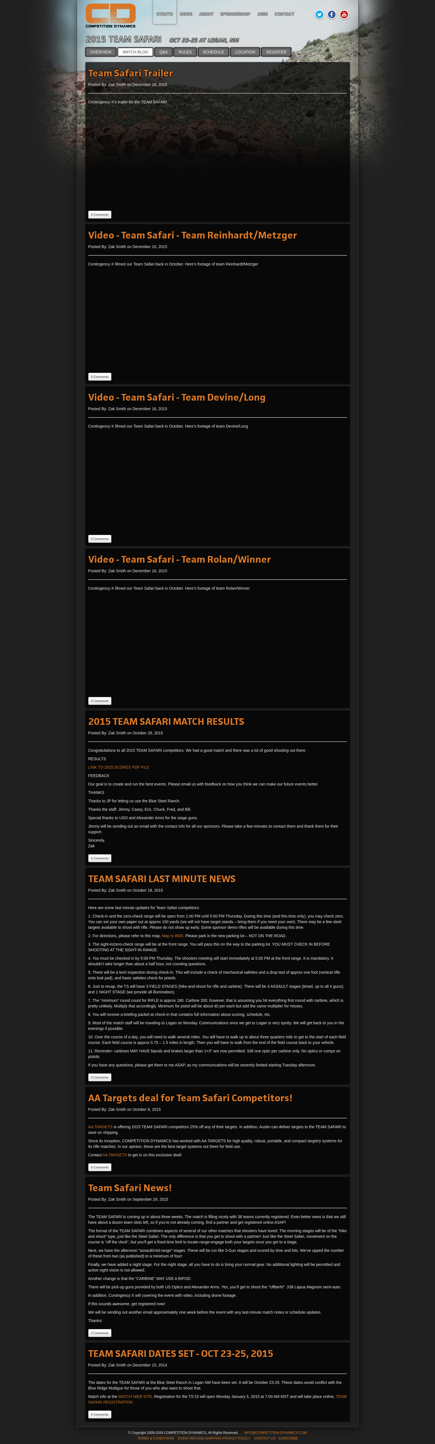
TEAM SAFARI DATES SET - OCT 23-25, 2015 (180, 1354)
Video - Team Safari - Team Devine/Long (177, 397)
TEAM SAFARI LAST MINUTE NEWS (162, 879)
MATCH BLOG (135, 52)
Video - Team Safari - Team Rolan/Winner (179, 559)
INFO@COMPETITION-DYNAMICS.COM (275, 1433)
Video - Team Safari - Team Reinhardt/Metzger (192, 235)
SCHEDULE (214, 52)
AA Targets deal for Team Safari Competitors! (190, 1098)
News (186, 14)
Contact (284, 14)
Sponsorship (235, 14)
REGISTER (276, 52)
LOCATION (245, 52)
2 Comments (100, 1333)
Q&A (163, 52)
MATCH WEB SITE (135, 1396)
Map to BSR (172, 936)
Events (165, 14)
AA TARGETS (100, 1127)
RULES (185, 52)
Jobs (262, 14)
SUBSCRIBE (288, 1438)
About (206, 14)
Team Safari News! (130, 1188)
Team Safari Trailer (130, 73)
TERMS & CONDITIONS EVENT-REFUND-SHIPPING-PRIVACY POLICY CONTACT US (206, 1438)
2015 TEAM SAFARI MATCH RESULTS (166, 722)
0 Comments (100, 214)
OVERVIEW (101, 52)
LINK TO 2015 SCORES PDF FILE (118, 767)
